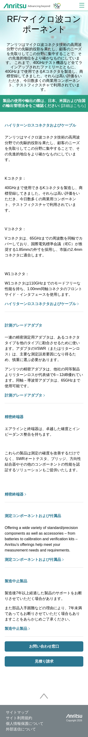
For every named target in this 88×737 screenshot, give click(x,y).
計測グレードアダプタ (23, 325)
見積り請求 (44, 661)
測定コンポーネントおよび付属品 (33, 516)
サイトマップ (17, 712)
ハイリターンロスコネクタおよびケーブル (40, 125)
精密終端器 (14, 417)
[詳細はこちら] (44, 103)
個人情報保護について (24, 724)
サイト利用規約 (19, 718)
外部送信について (21, 729)
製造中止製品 (16, 581)
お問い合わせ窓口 (44, 646)
